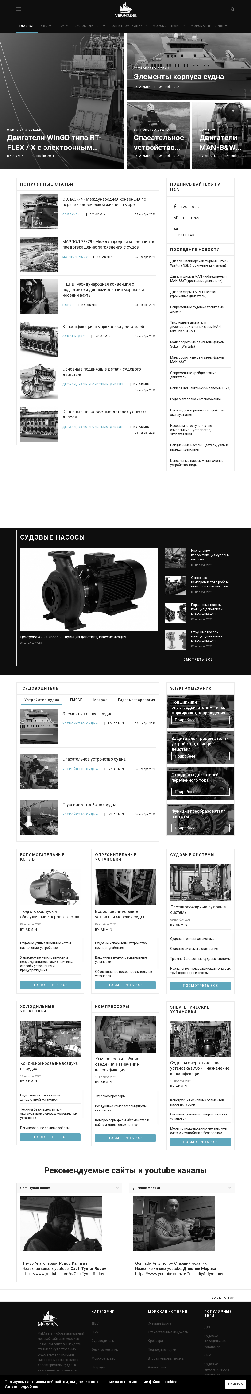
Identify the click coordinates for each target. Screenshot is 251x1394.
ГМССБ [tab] (76, 700)
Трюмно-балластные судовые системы (200, 959)
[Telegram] (187, 217)
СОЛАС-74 (71, 214)
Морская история (207, 25)
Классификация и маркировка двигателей (103, 326)
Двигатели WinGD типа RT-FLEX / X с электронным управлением (54, 147)
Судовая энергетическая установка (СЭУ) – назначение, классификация (200, 1068)
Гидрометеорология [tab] (136, 700)
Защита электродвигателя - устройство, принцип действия (199, 744)
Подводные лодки (162, 1350)
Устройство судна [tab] (41, 700)
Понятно (235, 1384)
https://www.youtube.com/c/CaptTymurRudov (63, 1273)
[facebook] (186, 206)
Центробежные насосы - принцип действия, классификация (73, 637)
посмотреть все (125, 985)
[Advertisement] (125, 507)
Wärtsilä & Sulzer (24, 129)
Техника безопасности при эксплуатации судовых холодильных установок (48, 1113)
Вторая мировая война (166, 1358)
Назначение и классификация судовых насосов (210, 555)
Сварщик (99, 1367)
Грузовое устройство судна (89, 804)
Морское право (167, 25)
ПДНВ (67, 304)
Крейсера (155, 1341)
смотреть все (198, 659)
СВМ (61, 25)
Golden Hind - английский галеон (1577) (200, 388)
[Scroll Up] (223, 1297)
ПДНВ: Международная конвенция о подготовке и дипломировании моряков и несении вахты (103, 290)
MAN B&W (207, 129)
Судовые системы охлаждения (194, 948)
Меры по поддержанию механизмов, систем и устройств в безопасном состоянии (199, 1132)
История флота (159, 1323)
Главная (27, 25)
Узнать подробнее (21, 1386)
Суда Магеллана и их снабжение (195, 399)
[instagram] (187, 231)
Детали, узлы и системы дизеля (93, 384)
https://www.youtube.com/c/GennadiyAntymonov (179, 1273)
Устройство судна (152, 68)
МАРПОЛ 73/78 (75, 257)
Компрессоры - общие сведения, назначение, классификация (117, 1064)
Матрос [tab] (100, 700)
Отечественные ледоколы (168, 1332)
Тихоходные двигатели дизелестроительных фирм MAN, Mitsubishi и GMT (195, 327)
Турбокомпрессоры (110, 1096)
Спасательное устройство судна (159, 147)
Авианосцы (157, 1367)
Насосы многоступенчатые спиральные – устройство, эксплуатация (191, 430)
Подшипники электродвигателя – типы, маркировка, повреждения (198, 708)
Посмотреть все (50, 985)
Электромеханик (127, 25)
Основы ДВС (74, 336)
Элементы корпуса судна (179, 76)
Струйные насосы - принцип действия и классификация (207, 636)
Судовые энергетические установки (216, 1369)
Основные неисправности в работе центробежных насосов (210, 582)
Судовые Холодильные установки (215, 1341)
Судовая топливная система (192, 939)
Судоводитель (88, 25)
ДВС (44, 25)
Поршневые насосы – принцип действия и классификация (207, 609)
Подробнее (185, 719)
